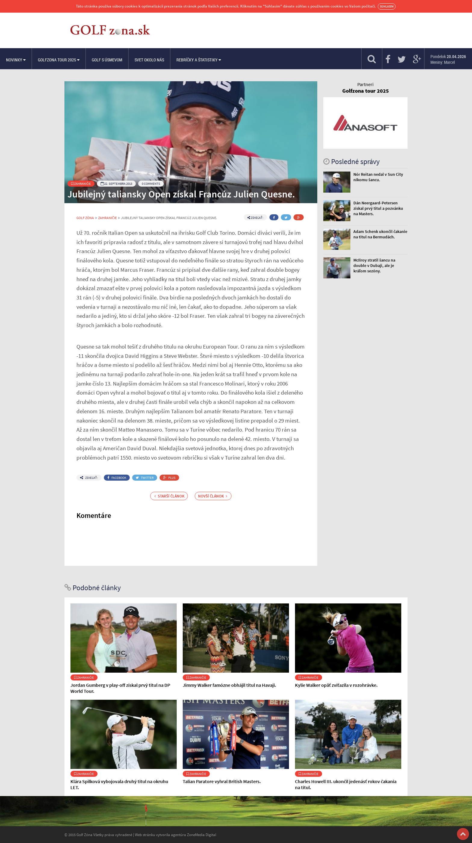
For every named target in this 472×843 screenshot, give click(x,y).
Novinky (16, 60)
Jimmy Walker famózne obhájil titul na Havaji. (229, 685)
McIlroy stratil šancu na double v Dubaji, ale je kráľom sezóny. (374, 265)
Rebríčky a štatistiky (198, 60)
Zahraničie (81, 183)
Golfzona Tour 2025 (58, 60)
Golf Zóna (85, 218)
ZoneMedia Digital (201, 834)
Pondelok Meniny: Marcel (448, 59)
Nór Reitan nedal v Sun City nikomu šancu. (378, 177)
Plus (169, 478)
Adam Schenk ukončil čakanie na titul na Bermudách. (380, 234)
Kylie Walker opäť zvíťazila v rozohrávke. (336, 685)
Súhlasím (386, 6)
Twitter (145, 478)
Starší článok (169, 496)
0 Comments (151, 183)
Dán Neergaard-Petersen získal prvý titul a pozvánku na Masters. (378, 208)
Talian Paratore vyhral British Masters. (222, 781)
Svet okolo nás (149, 60)
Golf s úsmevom (107, 60)
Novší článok (212, 496)
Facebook (116, 478)
